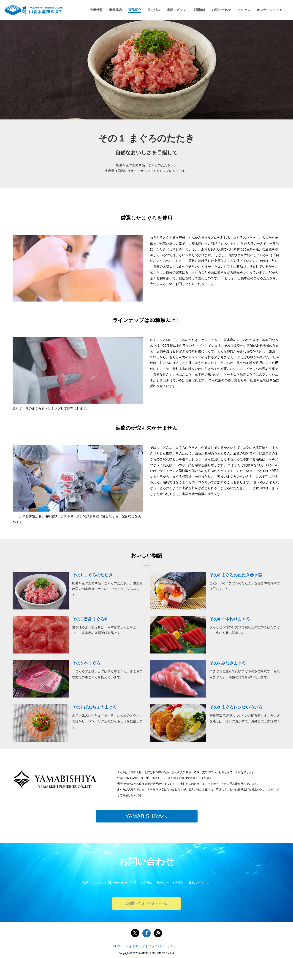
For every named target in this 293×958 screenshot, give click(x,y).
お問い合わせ (221, 10)
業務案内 (115, 10)
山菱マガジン (176, 10)
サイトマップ (135, 946)
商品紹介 (134, 10)
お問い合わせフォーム (146, 903)
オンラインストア (269, 10)
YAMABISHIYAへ (146, 816)
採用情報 (199, 10)
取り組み (154, 10)
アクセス (243, 10)
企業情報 (96, 10)
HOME (117, 946)
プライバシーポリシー (164, 946)
